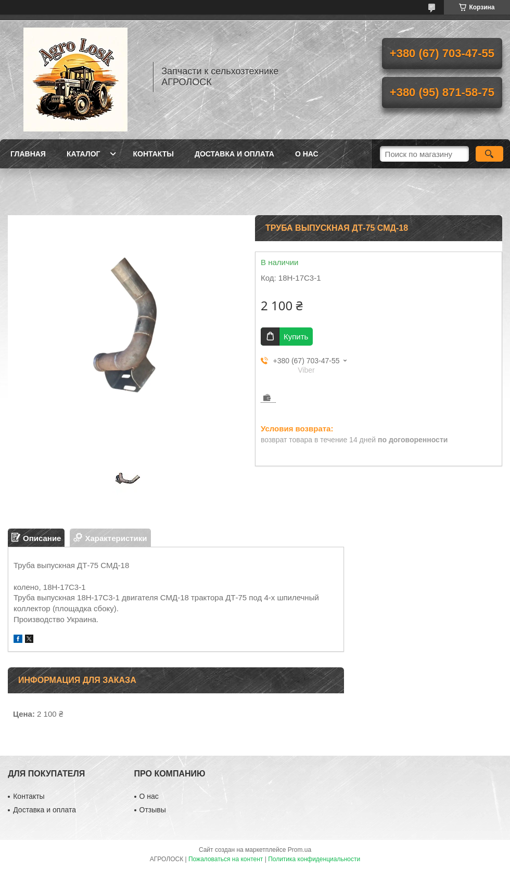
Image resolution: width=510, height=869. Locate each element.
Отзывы (152, 810)
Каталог (83, 154)
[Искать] (489, 154)
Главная (28, 154)
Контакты (153, 154)
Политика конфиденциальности (314, 859)
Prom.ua (299, 849)
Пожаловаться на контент (225, 859)
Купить (296, 336)
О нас (306, 154)
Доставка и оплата (234, 154)
